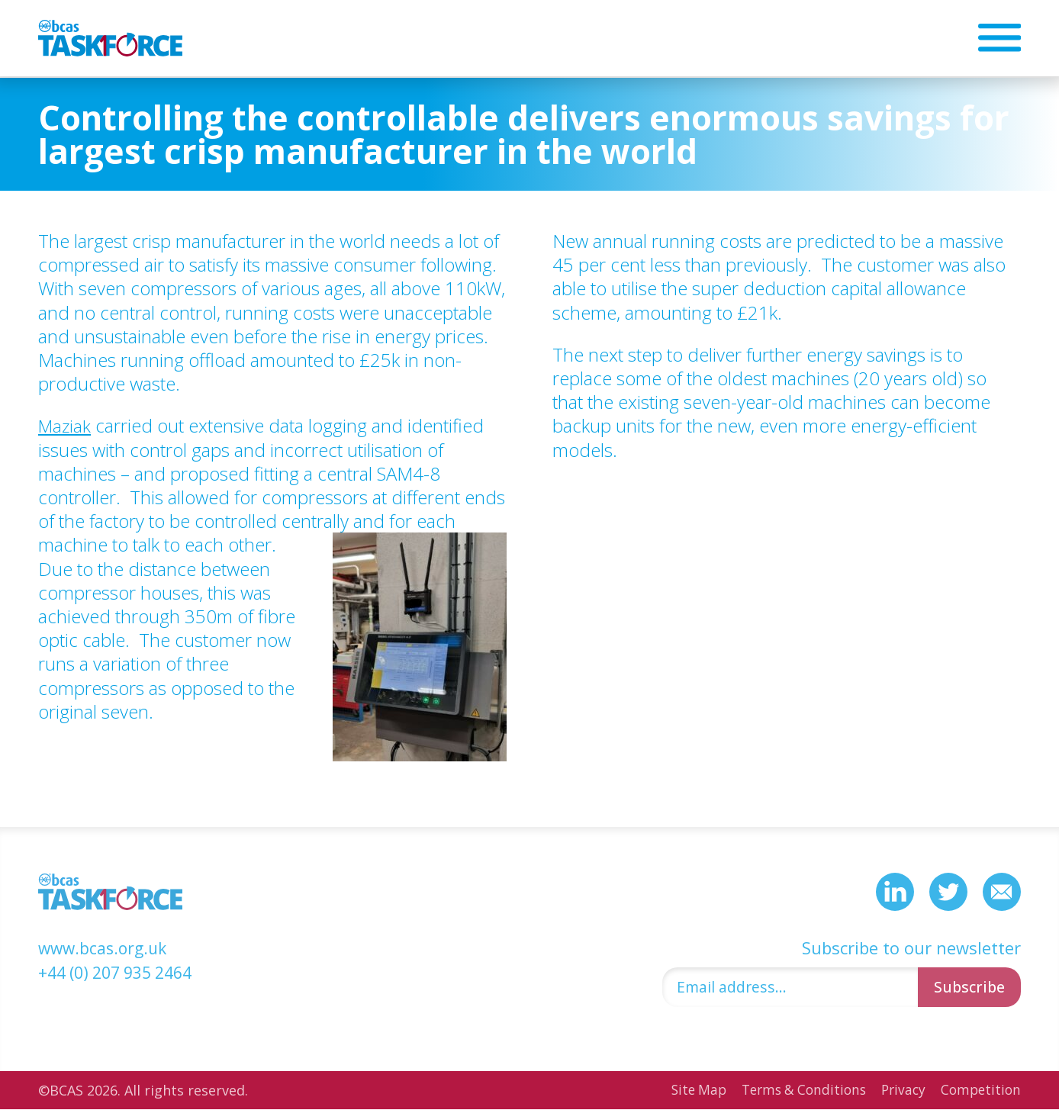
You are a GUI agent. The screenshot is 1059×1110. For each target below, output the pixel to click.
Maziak (65, 425)
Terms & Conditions (795, 1091)
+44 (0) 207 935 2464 (121, 970)
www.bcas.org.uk (105, 946)
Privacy (899, 1091)
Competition (979, 1091)
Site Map (685, 1091)
